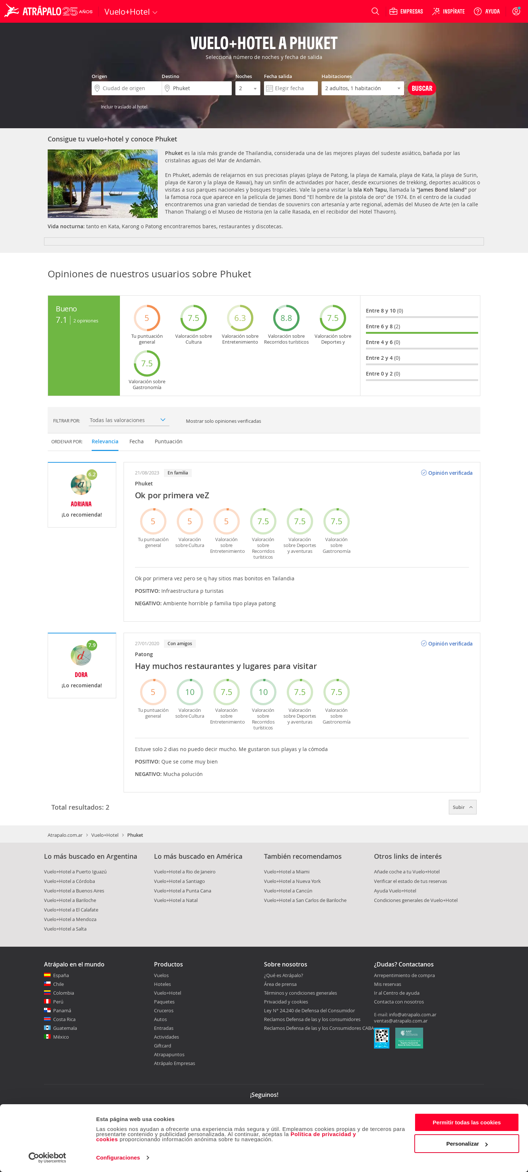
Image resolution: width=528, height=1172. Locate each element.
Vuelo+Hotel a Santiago (179, 881)
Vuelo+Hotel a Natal (176, 900)
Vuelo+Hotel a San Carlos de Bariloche (305, 900)
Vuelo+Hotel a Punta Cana (182, 890)
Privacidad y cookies (286, 1001)
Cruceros (163, 1010)
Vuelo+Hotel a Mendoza (70, 919)
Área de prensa (280, 984)
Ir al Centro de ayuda (396, 993)
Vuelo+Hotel (104, 835)
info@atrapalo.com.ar (412, 1014)
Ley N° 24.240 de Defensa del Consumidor (309, 1010)
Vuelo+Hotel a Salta (65, 928)
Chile (58, 984)
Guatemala (65, 1028)
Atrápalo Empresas (174, 1063)
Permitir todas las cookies (467, 1122)
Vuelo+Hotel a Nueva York (292, 881)
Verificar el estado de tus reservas (410, 881)
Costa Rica (64, 1019)
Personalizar (467, 1143)
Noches (243, 76)
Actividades (166, 1037)
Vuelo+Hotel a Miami (286, 871)
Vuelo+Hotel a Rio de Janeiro (185, 871)
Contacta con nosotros (399, 1002)
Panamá (62, 1010)
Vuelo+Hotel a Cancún (288, 890)
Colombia (63, 993)
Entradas (163, 1028)
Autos (160, 1019)
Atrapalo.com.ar (65, 835)
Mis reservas (387, 984)
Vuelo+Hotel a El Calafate (71, 909)
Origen (99, 76)
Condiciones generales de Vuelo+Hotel (416, 900)
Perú (58, 1001)
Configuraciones (118, 1157)
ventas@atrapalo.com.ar (401, 1020)
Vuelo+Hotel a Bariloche (70, 900)
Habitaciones (337, 76)
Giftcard (162, 1045)
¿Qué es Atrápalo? (283, 975)
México (61, 1037)
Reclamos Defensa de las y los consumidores (312, 1019)
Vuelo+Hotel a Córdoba (69, 881)
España (61, 975)
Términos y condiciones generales (300, 993)
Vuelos (161, 975)
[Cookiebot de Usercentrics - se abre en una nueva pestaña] (47, 1157)
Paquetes (164, 1001)
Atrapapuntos (169, 1054)
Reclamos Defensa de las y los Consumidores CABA (319, 1028)
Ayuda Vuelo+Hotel (395, 890)
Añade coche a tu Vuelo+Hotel (407, 871)
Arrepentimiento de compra (404, 976)
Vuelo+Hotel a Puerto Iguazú (75, 871)
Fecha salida (278, 76)
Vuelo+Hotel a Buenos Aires (74, 890)
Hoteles (162, 984)
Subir (463, 807)
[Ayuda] (486, 11)
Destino (170, 76)
